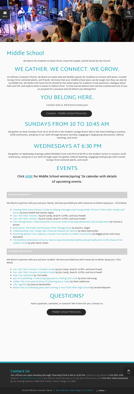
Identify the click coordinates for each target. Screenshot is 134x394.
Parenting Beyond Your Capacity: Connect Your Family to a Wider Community (52, 234)
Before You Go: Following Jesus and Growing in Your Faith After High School (51, 288)
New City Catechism (23, 276)
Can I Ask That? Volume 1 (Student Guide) (34, 269)
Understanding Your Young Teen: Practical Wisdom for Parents (45, 231)
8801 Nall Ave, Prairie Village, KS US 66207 (74, 390)
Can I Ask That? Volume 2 (25, 219)
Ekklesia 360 (101, 390)
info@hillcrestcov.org (30, 378)
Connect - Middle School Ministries (66, 113)
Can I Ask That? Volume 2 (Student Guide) (34, 273)
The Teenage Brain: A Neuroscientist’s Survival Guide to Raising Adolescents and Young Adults (61, 222)
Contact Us (20, 371)
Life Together (20, 285)
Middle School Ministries (66, 312)
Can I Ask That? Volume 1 (25, 216)
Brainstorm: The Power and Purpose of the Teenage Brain (42, 228)
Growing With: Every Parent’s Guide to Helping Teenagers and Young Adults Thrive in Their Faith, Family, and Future (68, 211)
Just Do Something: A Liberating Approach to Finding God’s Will (45, 279)
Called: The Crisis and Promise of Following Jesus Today (41, 282)
